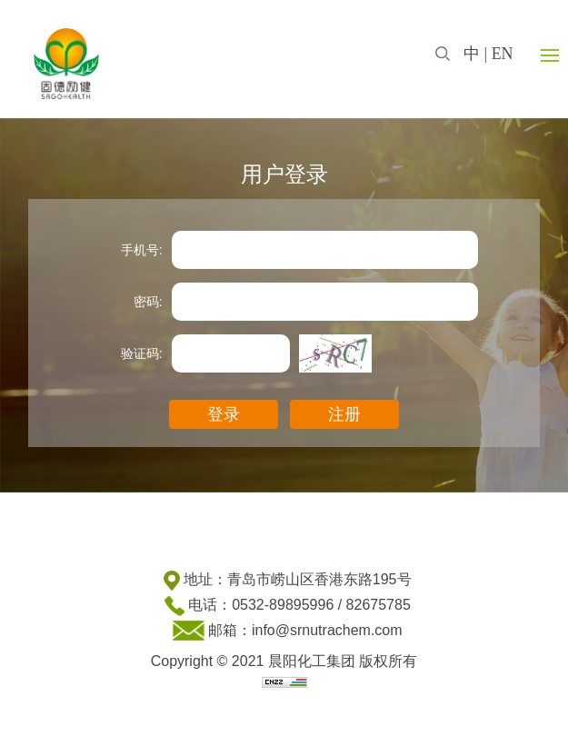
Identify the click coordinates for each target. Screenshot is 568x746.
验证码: (142, 353)
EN (502, 54)
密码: (148, 301)
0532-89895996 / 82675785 (321, 604)
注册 (344, 414)
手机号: (142, 250)
